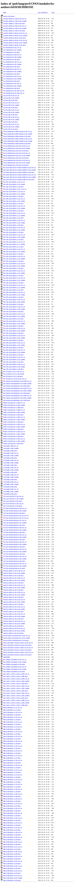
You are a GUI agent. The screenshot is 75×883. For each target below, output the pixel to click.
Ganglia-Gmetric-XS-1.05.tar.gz (14, 578)
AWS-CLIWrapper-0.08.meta (12, 844)
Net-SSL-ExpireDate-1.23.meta (13, 203)
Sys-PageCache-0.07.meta (11, 52)
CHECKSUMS (6, 657)
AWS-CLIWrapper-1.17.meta (12, 758)
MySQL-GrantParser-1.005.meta (13, 414)
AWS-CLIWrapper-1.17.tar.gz (12, 755)
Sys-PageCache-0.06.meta (11, 59)
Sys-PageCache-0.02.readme (12, 86)
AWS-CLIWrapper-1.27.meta (12, 710)
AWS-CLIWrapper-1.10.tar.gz (12, 789)
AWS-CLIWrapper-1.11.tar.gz (12, 784)
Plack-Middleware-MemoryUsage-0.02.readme (17, 141)
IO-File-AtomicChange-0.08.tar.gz (14, 508)
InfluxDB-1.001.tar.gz (10, 467)
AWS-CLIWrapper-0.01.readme (12, 878)
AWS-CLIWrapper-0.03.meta (12, 868)
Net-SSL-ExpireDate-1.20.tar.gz (14, 220)
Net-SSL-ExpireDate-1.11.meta (13, 290)
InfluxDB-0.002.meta (10, 486)
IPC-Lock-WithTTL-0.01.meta (12, 506)
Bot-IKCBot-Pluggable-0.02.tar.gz (14, 659)
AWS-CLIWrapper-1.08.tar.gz (12, 798)
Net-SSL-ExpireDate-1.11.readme (14, 287)
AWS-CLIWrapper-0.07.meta (12, 849)
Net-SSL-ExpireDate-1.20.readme (14, 222)
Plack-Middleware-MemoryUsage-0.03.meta (17, 136)
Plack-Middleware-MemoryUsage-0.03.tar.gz (17, 131)
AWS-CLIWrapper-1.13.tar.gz (12, 774)
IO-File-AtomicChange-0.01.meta (14, 568)
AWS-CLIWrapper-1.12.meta (12, 782)
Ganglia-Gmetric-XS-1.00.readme (14, 616)
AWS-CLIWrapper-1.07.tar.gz (12, 803)
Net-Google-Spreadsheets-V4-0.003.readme (17, 383)
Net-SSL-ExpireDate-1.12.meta (13, 282)
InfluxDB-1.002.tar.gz (10, 460)
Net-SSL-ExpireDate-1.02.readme (14, 352)
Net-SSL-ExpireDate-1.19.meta (13, 232)
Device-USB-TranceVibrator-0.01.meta (16, 640)
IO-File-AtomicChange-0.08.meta (14, 513)
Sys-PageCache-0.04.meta (11, 74)
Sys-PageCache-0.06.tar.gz (12, 54)
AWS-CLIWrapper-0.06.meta (12, 854)
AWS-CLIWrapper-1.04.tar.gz (12, 818)
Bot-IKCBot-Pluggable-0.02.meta (14, 664)
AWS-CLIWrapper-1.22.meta (12, 734)
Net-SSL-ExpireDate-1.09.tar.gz (14, 299)
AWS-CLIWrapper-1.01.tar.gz (12, 827)
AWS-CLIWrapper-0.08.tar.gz (12, 842)
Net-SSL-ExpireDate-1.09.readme (14, 302)
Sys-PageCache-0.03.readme (12, 78)
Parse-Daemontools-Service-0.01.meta (16, 165)
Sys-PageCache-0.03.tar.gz (12, 76)
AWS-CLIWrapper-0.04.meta (12, 863)
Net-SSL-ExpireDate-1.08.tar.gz (14, 306)
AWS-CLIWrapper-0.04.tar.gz (12, 861)
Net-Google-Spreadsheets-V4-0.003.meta (16, 386)
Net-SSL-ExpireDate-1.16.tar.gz (14, 249)
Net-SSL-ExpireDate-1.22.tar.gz (14, 206)
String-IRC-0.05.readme (11, 98)
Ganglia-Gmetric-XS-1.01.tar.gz (14, 606)
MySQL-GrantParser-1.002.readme (14, 434)
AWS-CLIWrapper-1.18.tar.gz (12, 750)
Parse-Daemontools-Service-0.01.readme (16, 162)
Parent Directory (9, 16)
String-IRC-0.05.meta (10, 100)
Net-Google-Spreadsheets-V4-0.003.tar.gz (17, 381)
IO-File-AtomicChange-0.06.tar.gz (14, 527)
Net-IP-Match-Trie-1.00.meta (13, 376)
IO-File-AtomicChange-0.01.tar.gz (14, 563)
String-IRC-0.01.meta (10, 129)
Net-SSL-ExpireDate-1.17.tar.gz (14, 242)
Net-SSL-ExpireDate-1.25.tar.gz (14, 182)
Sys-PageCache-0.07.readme (12, 50)
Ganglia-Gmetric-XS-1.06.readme (14, 573)
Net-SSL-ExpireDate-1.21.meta (13, 218)
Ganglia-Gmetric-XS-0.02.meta (13, 626)
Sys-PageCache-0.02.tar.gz (12, 83)
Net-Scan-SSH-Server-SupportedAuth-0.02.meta (18, 172)
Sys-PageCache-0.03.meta (11, 81)
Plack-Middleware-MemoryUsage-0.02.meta (17, 143)
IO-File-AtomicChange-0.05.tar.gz (14, 534)
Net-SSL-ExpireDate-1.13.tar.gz (14, 270)
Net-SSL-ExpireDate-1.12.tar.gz (14, 278)
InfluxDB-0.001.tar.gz (10, 489)
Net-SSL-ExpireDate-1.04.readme (14, 338)
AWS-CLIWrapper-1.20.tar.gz (12, 741)
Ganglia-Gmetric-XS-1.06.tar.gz (14, 570)
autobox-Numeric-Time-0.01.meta (14, 30)
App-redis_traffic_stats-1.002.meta (15, 690)
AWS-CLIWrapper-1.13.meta (12, 777)
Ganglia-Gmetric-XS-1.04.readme (14, 587)
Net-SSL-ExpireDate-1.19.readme (14, 230)
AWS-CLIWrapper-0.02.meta (12, 873)
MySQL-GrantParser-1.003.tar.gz (14, 424)
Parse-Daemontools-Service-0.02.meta (16, 158)
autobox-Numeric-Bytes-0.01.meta (14, 45)
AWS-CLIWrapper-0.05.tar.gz (12, 856)
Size (53, 12)
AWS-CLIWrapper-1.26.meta (12, 714)
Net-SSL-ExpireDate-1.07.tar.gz (14, 314)
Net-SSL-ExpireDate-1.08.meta (13, 311)
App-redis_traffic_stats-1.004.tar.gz (16, 678)
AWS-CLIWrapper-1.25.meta (12, 719)
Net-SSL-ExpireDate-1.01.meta (13, 362)
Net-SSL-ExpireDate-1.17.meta (13, 246)
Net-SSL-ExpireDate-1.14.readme (14, 266)
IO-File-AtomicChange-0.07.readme (14, 522)
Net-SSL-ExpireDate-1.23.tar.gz (14, 198)
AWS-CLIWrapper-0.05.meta (12, 858)
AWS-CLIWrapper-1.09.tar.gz (12, 794)
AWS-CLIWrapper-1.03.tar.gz (12, 822)
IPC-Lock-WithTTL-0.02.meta (12, 501)
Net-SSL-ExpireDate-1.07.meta (13, 318)
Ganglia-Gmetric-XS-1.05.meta (13, 582)
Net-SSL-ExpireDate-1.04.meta (13, 340)
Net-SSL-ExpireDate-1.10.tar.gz (14, 292)
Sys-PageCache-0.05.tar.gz (12, 62)
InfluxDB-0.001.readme (10, 491)
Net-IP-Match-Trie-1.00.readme (13, 374)
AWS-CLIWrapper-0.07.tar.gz (12, 846)
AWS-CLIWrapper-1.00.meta (12, 834)
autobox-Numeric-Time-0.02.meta (14, 23)
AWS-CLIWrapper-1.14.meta (12, 772)
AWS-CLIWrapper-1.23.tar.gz (12, 726)
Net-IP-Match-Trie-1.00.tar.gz (13, 371)
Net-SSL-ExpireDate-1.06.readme (14, 323)
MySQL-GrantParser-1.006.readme (14, 405)
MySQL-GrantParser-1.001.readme (14, 441)
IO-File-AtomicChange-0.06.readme (14, 530)
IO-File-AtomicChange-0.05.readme (14, 537)
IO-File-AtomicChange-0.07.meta (14, 525)
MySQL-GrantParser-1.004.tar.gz (14, 417)
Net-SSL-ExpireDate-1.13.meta (13, 275)
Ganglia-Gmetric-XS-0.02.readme (14, 623)
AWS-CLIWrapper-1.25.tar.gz (12, 717)
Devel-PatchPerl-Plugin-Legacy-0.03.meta (17, 645)
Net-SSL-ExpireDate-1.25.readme (14, 184)
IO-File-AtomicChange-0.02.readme (14, 558)
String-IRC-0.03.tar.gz (11, 110)
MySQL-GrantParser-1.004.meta (13, 422)
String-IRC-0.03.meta (10, 114)
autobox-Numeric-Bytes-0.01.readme (15, 42)
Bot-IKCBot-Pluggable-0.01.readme (14, 669)
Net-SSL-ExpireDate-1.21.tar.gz (14, 213)
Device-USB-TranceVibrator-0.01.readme (16, 638)
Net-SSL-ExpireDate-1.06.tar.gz (14, 321)
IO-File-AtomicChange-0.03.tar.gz (14, 549)
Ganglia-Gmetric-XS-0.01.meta (13, 633)
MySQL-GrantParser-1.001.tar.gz (14, 438)
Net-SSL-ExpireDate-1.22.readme (14, 208)
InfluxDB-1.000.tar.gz (10, 474)
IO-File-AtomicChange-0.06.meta (14, 532)
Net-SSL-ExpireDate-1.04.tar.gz (14, 335)
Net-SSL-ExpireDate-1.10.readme (14, 294)
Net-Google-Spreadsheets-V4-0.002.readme (17, 390)
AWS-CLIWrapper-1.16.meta (12, 762)
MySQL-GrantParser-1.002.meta (13, 436)
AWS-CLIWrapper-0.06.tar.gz (12, 851)
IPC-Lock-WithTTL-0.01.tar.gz (13, 503)
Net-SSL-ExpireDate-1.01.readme (14, 359)
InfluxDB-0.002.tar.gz (10, 482)
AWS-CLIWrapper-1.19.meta (12, 748)
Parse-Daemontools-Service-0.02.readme (16, 155)
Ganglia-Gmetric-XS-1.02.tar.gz (14, 599)
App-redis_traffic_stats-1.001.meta (15, 698)
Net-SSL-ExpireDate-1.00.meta (13, 369)
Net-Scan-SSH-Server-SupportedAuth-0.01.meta (18, 179)
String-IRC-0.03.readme (11, 112)
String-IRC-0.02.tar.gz (11, 117)
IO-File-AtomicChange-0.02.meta (14, 561)
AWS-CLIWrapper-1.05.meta (12, 815)
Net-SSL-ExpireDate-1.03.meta (13, 347)
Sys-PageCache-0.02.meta (11, 88)
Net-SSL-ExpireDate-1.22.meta (13, 210)
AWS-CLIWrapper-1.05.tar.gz (12, 813)
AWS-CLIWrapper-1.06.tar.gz (12, 808)
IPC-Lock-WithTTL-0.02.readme (13, 498)
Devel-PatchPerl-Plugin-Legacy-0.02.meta (17, 650)
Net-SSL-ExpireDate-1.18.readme (14, 237)
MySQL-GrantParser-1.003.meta (13, 429)
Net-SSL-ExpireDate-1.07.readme (14, 316)
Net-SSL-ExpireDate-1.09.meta (13, 304)
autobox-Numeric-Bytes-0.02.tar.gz (15, 33)
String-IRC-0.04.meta (10, 107)
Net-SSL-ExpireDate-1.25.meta (13, 186)
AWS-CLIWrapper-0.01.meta (12, 880)
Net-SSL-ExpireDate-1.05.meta (13, 333)
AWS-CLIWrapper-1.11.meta (12, 786)
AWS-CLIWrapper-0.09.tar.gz (12, 837)
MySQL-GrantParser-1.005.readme (14, 412)
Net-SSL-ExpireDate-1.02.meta (13, 354)
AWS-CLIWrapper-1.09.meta (12, 796)
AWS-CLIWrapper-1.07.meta (12, 806)
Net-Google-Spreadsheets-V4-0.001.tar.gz (17, 395)
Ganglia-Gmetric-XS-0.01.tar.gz (14, 628)
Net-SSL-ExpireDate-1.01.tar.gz (14, 357)
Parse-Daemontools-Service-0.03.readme (16, 148)
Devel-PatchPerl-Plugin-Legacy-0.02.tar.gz (18, 647)
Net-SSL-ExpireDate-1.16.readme (14, 251)
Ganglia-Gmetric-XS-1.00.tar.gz (14, 614)
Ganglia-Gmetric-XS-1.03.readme (14, 594)
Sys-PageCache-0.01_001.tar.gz (13, 93)
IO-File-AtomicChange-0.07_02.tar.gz (16, 515)
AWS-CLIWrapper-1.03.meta (12, 825)
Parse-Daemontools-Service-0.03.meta (16, 150)
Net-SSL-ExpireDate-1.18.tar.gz (14, 234)
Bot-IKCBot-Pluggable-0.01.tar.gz (14, 666)
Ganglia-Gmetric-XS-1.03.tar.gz (14, 592)
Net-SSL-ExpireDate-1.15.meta (13, 261)
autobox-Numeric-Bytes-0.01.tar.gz (15, 40)
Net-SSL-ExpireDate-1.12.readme (14, 280)
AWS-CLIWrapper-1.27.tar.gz (12, 707)
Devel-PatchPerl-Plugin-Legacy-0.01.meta (17, 654)
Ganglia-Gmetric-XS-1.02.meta (13, 604)
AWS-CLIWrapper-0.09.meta (12, 839)
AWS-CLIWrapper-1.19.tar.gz (12, 746)
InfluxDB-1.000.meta (10, 479)
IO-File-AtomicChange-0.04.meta (14, 546)
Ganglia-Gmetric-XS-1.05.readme (14, 580)
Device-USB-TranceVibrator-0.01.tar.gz (16, 635)
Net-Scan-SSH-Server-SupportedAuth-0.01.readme (19, 177)
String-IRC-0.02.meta (10, 122)
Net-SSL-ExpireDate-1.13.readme (14, 273)
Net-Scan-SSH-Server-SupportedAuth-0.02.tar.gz (19, 167)
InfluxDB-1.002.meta (10, 465)
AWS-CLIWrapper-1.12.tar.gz (12, 779)
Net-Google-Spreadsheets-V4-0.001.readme (17, 398)
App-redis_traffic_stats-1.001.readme (16, 695)
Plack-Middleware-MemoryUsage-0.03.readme (17, 134)
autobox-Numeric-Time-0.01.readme (14, 28)
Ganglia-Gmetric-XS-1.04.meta (13, 590)
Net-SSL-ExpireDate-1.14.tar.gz (14, 263)
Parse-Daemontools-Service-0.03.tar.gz (16, 146)
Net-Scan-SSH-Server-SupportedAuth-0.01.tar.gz (19, 174)
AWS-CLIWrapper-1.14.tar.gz (12, 770)
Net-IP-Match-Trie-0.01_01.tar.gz (14, 378)
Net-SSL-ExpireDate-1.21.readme (14, 215)
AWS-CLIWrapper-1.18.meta (12, 753)
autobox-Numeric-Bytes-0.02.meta (14, 38)
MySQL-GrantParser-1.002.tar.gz (14, 431)
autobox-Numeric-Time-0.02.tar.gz (14, 18)
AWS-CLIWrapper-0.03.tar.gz (12, 866)
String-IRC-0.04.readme (11, 105)
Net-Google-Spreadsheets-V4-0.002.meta (16, 393)
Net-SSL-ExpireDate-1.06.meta (13, 326)
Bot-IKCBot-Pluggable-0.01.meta (14, 671)
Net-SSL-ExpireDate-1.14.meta (13, 268)
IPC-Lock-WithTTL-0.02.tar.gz (13, 496)
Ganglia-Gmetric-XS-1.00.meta (13, 618)
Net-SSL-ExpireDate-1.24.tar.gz (14, 191)
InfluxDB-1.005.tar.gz (10, 446)
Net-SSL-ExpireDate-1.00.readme (14, 366)
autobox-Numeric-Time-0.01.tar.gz (14, 26)
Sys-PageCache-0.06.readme (12, 57)
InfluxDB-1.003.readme (10, 455)
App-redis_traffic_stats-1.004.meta (15, 683)
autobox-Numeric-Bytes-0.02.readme (15, 35)
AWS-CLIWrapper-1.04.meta (12, 820)
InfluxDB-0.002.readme (10, 484)
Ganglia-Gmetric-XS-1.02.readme (14, 602)
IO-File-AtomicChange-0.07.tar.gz (14, 520)
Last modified (42, 12)
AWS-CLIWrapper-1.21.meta (12, 738)
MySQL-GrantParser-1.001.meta (13, 443)
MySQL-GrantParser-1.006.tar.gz (14, 402)
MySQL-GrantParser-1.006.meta (13, 407)
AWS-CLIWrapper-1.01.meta (12, 830)
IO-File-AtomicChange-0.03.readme (14, 551)
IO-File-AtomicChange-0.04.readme (14, 544)
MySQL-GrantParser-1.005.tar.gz (14, 410)
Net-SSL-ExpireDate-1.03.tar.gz (14, 342)
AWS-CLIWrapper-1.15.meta (12, 767)
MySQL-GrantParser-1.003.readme (14, 426)
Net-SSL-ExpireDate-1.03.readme (14, 345)
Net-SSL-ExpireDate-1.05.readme (14, 330)
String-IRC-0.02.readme (11, 119)
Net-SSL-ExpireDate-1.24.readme (14, 194)
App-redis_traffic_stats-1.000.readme (16, 702)
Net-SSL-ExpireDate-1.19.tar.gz (14, 227)
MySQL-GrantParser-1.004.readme (14, 419)
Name (4, 12)
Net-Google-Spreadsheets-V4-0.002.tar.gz (17, 388)
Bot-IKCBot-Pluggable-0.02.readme (14, 662)
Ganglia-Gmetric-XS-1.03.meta (13, 597)
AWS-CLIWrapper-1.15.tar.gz (12, 765)
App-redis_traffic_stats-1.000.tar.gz (16, 700)
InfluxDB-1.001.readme (10, 470)
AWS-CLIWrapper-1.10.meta (12, 791)
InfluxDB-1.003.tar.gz (10, 453)
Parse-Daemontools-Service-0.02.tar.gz (16, 153)
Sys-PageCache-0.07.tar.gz (12, 47)
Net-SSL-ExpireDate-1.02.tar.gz (14, 350)
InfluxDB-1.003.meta (10, 458)
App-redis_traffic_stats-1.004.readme (16, 681)
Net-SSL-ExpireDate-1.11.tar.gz (14, 285)
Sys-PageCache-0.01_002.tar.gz (13, 90)
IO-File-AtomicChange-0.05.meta (14, 539)
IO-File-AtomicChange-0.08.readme (14, 510)
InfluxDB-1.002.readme (10, 462)
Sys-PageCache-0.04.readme (12, 71)
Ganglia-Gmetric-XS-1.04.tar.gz (14, 585)
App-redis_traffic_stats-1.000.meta (15, 705)
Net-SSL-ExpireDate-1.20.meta (13, 225)
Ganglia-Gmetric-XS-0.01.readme (14, 630)
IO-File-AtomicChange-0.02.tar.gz (14, 556)
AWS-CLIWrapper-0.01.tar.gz (12, 875)
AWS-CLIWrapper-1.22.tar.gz (12, 731)
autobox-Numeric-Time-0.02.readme (14, 21)
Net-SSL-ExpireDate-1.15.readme (14, 258)
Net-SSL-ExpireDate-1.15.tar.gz (14, 256)
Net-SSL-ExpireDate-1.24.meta (13, 196)
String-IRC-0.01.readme (11, 126)
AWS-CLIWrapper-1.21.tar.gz (12, 736)
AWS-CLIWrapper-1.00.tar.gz (12, 832)
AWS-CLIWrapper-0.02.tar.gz (12, 870)
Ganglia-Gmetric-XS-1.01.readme (14, 609)
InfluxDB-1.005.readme (10, 448)
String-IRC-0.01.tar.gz (11, 124)
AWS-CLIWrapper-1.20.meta (12, 743)
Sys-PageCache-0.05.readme (12, 64)
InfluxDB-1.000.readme (10, 477)
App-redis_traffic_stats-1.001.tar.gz (16, 693)
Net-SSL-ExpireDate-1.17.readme (14, 244)
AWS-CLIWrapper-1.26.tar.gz (12, 712)
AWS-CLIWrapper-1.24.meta (12, 724)
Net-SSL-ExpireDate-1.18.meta (13, 239)
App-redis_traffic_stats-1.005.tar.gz (16, 674)
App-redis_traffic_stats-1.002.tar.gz (16, 686)
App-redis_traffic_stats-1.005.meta (15, 676)
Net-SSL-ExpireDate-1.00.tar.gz (14, 364)
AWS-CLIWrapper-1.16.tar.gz (12, 760)
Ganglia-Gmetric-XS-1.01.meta (13, 611)
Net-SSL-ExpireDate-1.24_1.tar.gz (14, 189)
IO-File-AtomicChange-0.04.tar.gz (14, 542)
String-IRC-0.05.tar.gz (11, 95)
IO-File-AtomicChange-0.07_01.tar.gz (16, 518)
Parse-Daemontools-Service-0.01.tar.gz (16, 160)
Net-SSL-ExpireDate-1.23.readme (14, 201)
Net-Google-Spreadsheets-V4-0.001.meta (16, 400)
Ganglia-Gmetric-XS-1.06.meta (13, 575)
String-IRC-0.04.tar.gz (11, 102)
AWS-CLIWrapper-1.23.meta (12, 729)
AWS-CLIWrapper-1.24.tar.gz (12, 722)
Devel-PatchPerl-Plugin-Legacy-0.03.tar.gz (18, 642)
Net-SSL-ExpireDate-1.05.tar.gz (14, 328)
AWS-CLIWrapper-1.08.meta (12, 801)
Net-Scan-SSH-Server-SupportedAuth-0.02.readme (19, 170)
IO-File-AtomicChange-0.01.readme (14, 566)
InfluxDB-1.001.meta (10, 472)
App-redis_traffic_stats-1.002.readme (16, 688)
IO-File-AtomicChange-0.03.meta (14, 554)
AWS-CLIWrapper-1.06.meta (12, 810)
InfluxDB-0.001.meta (10, 494)
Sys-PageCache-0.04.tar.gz (12, 69)
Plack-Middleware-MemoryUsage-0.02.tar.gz (17, 138)
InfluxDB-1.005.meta (10, 450)
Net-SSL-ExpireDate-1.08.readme (14, 309)
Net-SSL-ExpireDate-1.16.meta (13, 254)
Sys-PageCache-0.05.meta (11, 66)
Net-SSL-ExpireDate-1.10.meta (13, 297)
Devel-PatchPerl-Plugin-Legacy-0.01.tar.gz (18, 652)
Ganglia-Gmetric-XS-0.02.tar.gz (14, 621)
